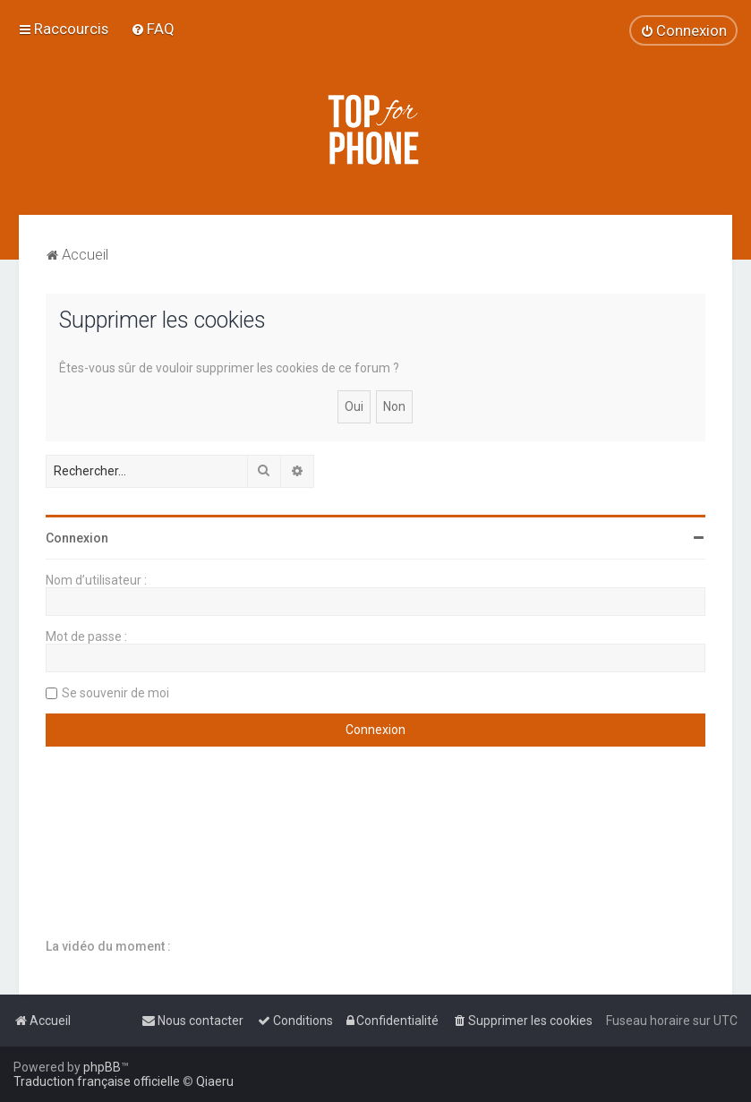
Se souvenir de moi (115, 693)
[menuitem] (152, 28)
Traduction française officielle (96, 1081)
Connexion (77, 538)
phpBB (102, 1067)
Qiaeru (215, 1081)
